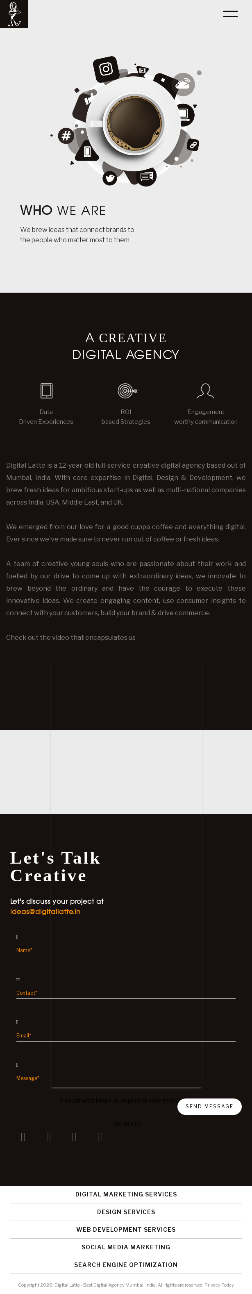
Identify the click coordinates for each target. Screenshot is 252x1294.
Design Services (126, 1211)
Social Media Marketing (126, 1247)
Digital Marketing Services (126, 1194)
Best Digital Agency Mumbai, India (119, 1285)
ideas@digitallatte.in (45, 911)
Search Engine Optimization (126, 1264)
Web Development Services (126, 1229)
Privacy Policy (219, 1285)
